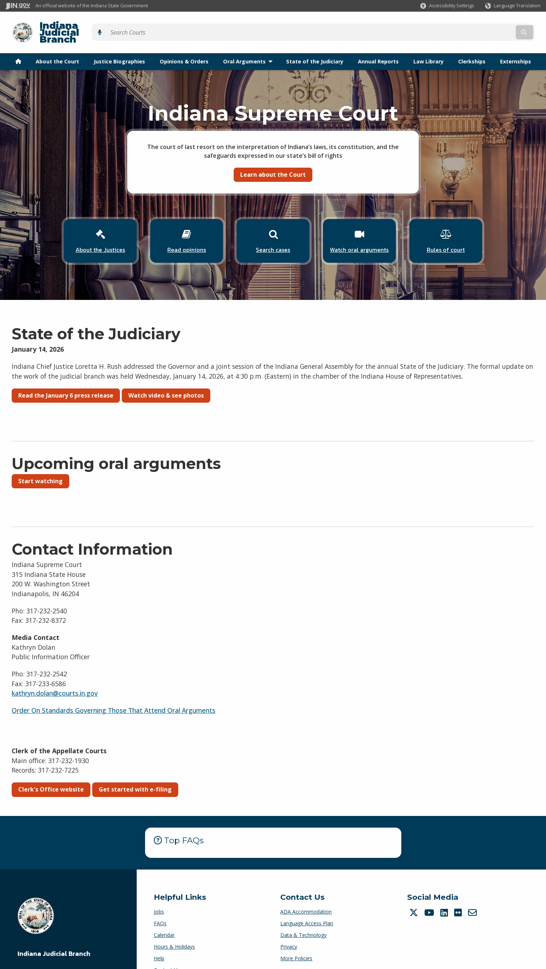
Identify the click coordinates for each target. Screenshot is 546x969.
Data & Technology (303, 917)
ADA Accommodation (306, 894)
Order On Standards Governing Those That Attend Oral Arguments (113, 693)
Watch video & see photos (166, 378)
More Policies (296, 940)
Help (159, 940)
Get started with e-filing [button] (135, 772)
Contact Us (167, 952)
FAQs (160, 905)
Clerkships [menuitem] (471, 48)
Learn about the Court (273, 162)
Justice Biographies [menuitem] (119, 48)
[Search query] (475, 26)
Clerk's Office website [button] (51, 772)
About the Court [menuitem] (57, 48)
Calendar (164, 917)
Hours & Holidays (174, 929)
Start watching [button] (40, 464)
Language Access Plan (306, 905)
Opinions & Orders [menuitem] (184, 48)
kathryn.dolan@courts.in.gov (55, 676)
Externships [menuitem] (515, 48)
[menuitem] (18, 48)
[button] (447, 5)
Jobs (159, 894)
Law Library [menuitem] (428, 48)
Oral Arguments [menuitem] (249, 48)
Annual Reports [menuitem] (378, 48)
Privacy (288, 929)
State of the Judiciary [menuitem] (314, 48)
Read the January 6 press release (65, 378)
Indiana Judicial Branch (91, 26)
